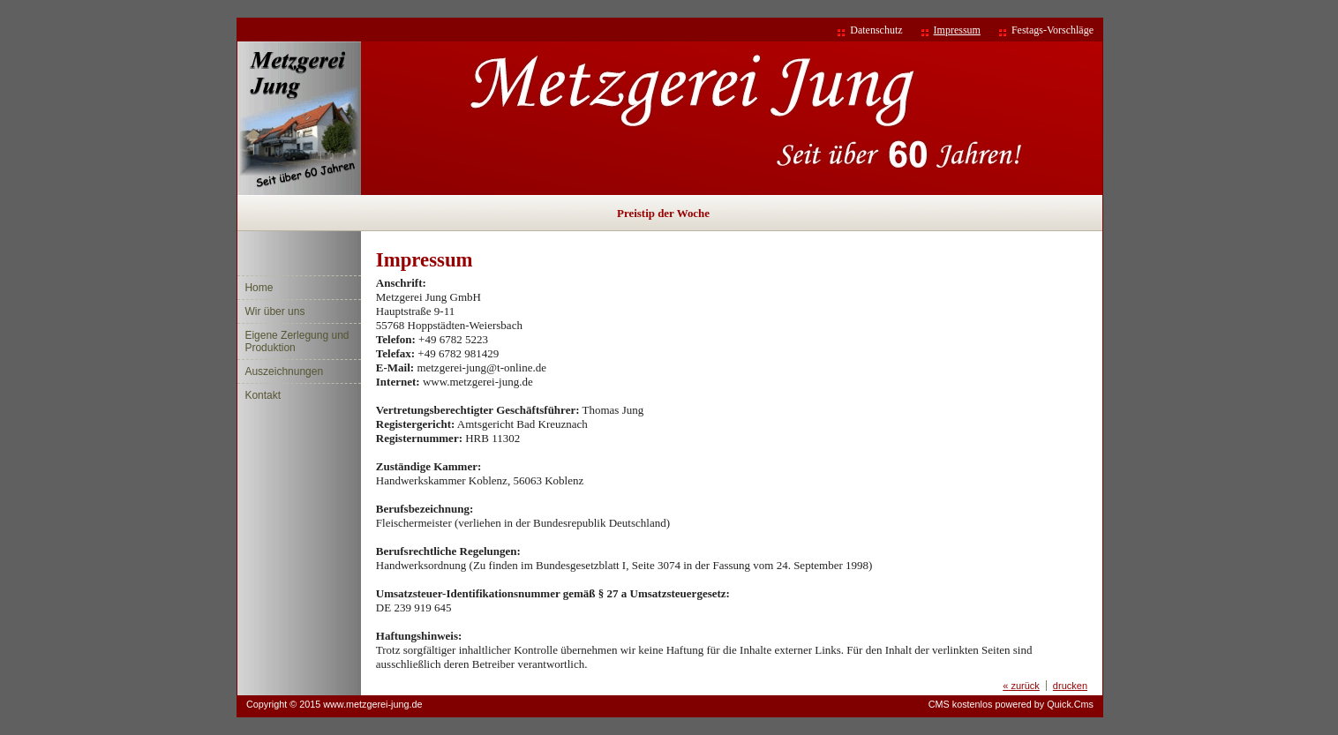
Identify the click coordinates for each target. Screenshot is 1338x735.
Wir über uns (274, 311)
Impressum (957, 30)
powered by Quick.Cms (1044, 704)
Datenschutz (876, 30)
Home (258, 287)
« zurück (1021, 685)
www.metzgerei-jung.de (372, 704)
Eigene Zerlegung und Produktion (296, 341)
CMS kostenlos (960, 704)
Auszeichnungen (283, 371)
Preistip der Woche (663, 213)
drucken (1070, 685)
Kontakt (262, 395)
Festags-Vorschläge (1052, 30)
